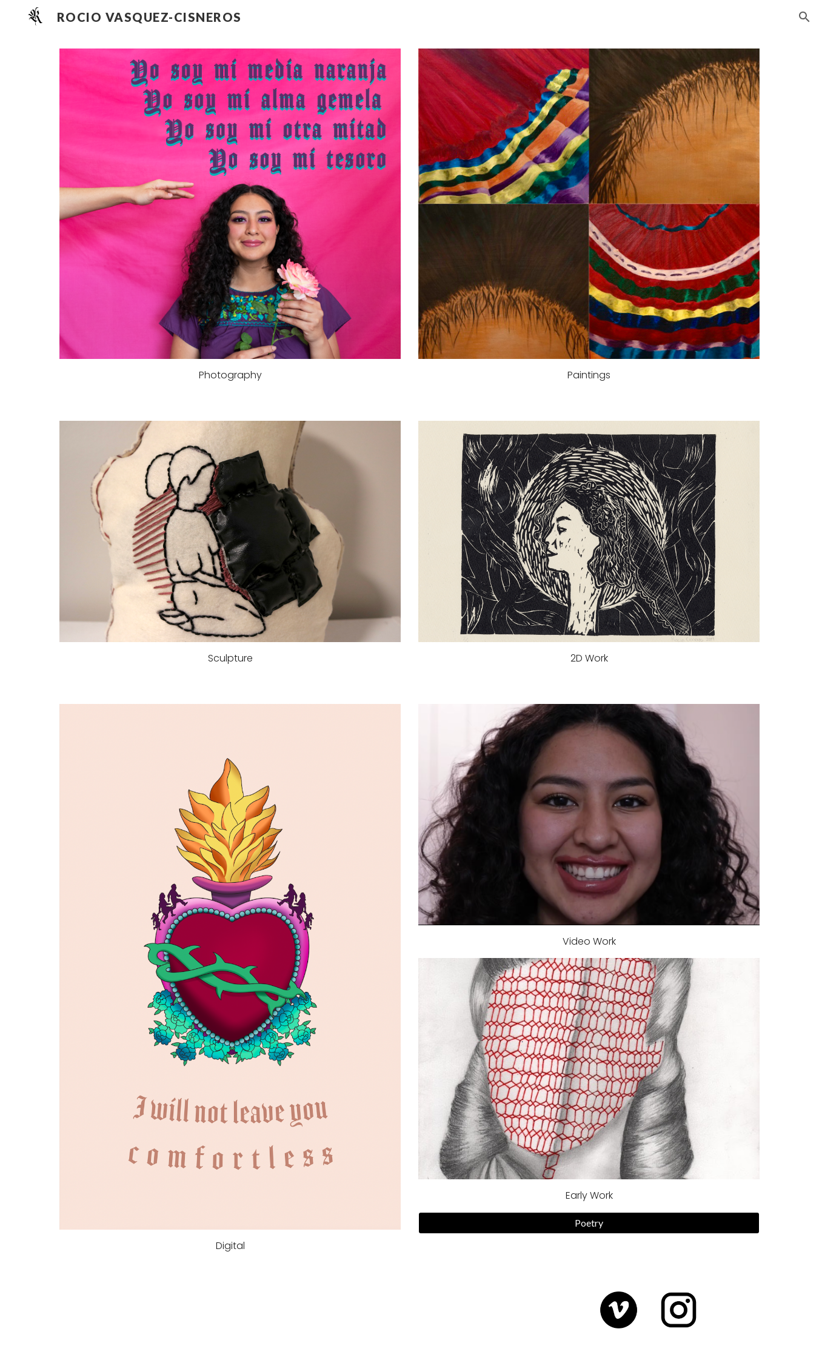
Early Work (589, 1195)
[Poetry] (588, 1223)
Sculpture (230, 658)
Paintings (588, 375)
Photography (230, 375)
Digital (230, 1246)
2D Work (589, 658)
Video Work (589, 941)
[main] (229, 375)
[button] (804, 17)
